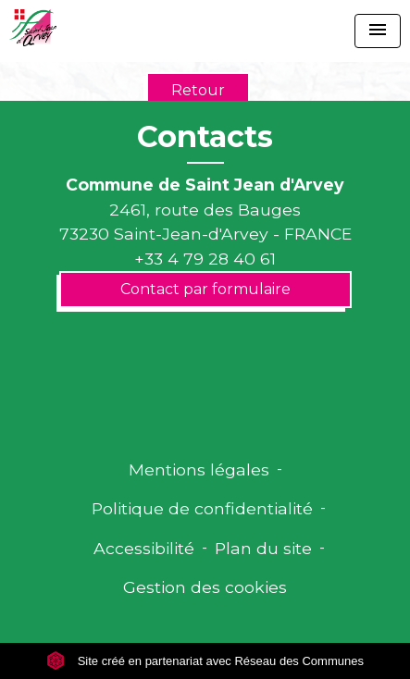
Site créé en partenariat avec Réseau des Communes (205, 661)
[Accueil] (32, 27)
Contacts (205, 136)
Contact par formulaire (205, 289)
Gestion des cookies (205, 587)
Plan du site (263, 548)
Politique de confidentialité (202, 508)
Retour (198, 90)
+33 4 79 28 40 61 (205, 258)
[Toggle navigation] (377, 31)
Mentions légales (199, 469)
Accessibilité (143, 548)
